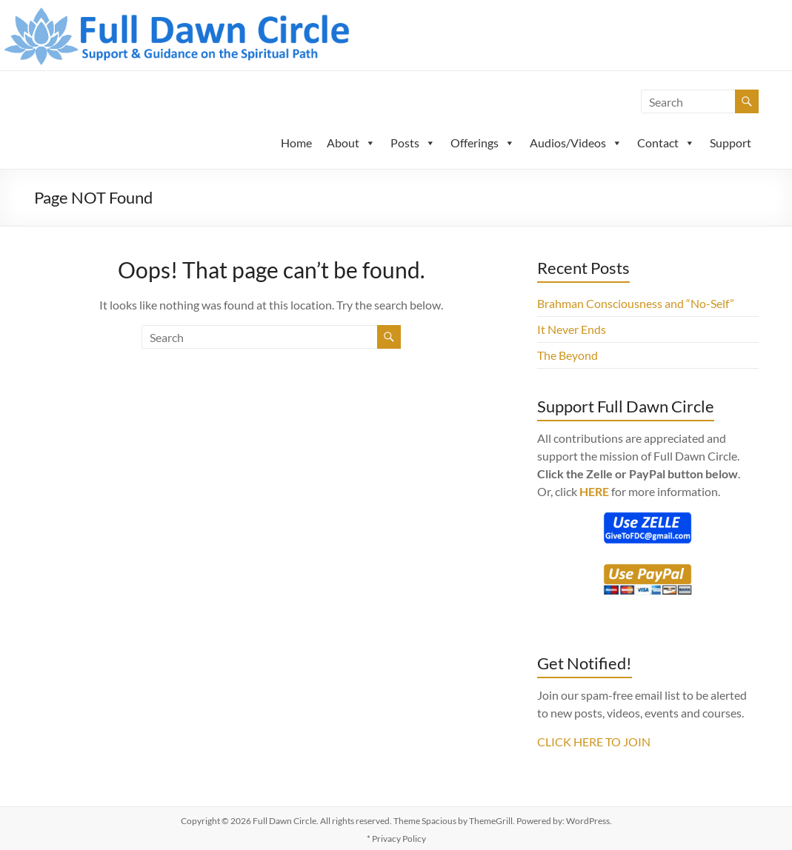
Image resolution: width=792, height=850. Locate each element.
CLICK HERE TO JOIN (593, 741)
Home (296, 142)
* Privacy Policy (396, 838)
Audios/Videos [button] (576, 142)
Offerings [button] (482, 142)
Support (730, 142)
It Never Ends (571, 329)
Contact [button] (666, 142)
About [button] (351, 142)
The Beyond (567, 355)
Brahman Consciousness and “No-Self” (635, 303)
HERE (594, 491)
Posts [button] (413, 142)
